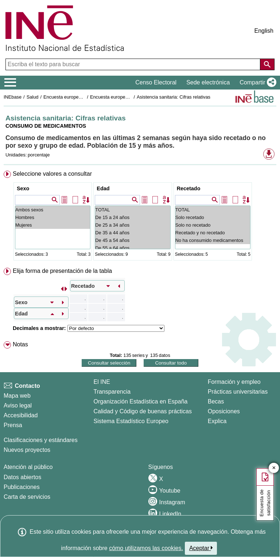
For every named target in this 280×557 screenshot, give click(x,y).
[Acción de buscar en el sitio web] (267, 64)
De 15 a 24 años (132, 217)
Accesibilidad (21, 415)
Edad (103, 188)
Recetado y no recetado (212, 232)
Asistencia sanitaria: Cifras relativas (173, 97)
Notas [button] (20, 344)
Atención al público (28, 467)
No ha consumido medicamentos (212, 240)
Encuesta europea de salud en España (83, 97)
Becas (216, 401)
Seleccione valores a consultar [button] (52, 174)
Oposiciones (224, 411)
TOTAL (132, 210)
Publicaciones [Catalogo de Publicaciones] (22, 487)
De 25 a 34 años (132, 225)
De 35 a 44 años (132, 232)
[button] (256, 82)
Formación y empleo (234, 382)
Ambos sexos (52, 210)
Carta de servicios (27, 497)
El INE (102, 382)
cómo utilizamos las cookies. (146, 548)
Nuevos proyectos (27, 450)
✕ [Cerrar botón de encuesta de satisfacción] (274, 468)
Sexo (23, 188)
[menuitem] (140, 217)
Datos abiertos (22, 477)
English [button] (263, 31)
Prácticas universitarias (238, 392)
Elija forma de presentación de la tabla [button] (62, 271)
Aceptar (201, 548)
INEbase (13, 97)
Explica (217, 421)
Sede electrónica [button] (208, 82)
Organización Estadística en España (141, 401)
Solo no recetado (212, 225)
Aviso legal (18, 405)
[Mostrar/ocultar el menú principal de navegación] (10, 82)
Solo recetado (212, 217)
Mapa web (17, 396)
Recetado (189, 188)
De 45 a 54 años (132, 240)
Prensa (13, 425)
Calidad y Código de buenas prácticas (143, 411)
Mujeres (52, 225)
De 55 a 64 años (132, 248)
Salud (33, 97)
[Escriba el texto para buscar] (133, 64)
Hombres (52, 217)
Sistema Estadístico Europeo (131, 421)
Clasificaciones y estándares (41, 440)
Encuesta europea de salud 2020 (124, 97)
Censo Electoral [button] (155, 82)
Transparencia (112, 392)
